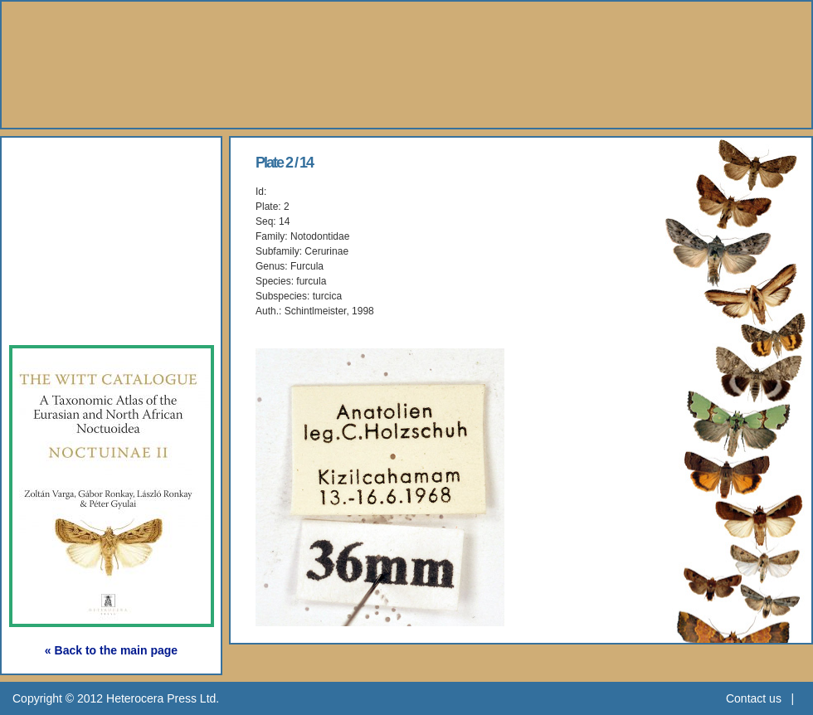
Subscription (80, 315)
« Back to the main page (111, 650)
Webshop (68, 277)
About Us (67, 163)
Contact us (753, 698)
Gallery (57, 239)
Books (53, 201)
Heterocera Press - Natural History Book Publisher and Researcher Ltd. (406, 65)
